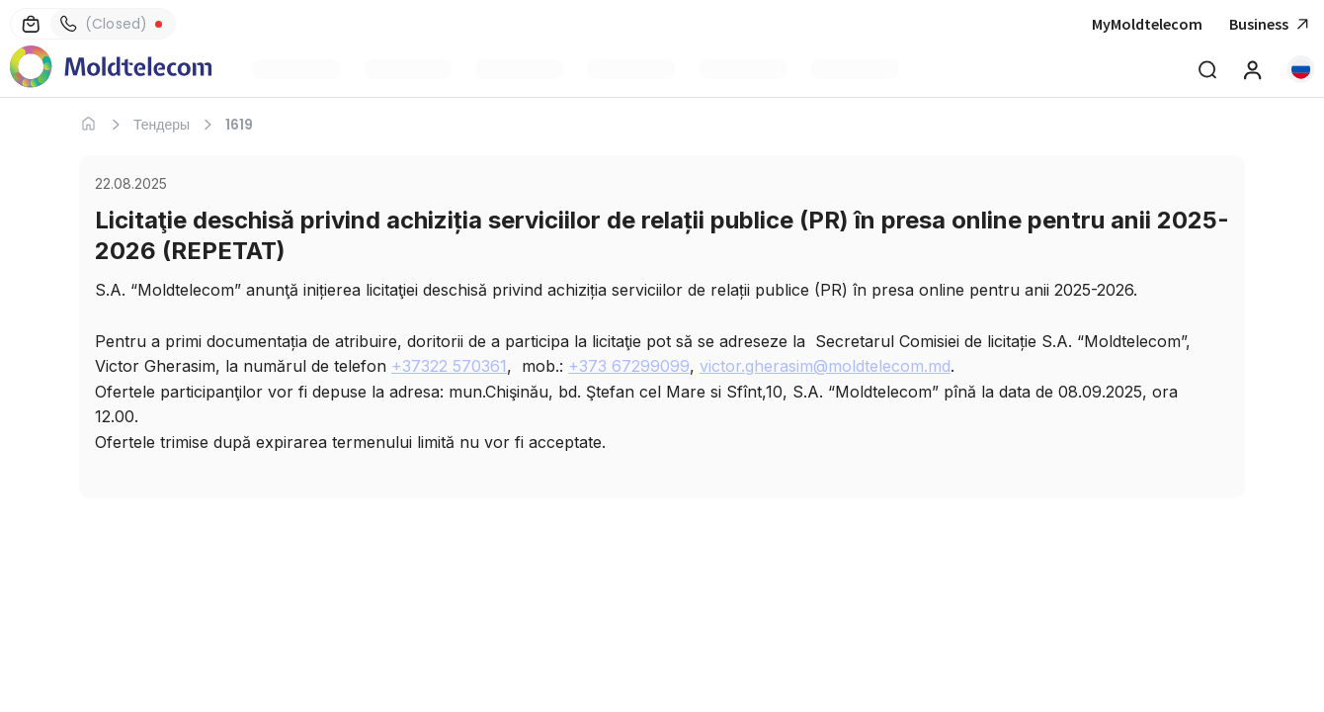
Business (1271, 24)
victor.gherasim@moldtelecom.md (825, 366)
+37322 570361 (449, 366)
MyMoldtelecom (1147, 24)
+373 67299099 (629, 366)
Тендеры (161, 125)
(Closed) (99, 24)
